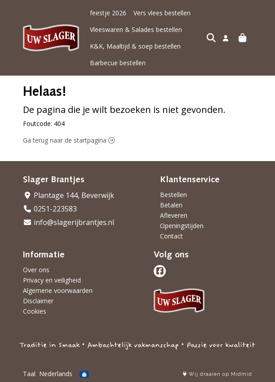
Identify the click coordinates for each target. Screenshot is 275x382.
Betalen (171, 205)
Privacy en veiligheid (52, 280)
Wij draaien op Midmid (217, 374)
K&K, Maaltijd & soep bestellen (135, 46)
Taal (29, 373)
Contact (171, 236)
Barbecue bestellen (118, 62)
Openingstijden (182, 225)
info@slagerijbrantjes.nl (68, 222)
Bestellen (173, 194)
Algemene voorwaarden (58, 290)
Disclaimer (38, 301)
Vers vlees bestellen (162, 13)
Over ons (36, 269)
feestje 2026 (108, 13)
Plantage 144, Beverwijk (68, 195)
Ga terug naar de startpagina (69, 140)
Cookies (34, 311)
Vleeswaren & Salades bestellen (136, 29)
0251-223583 (50, 209)
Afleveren (173, 215)
